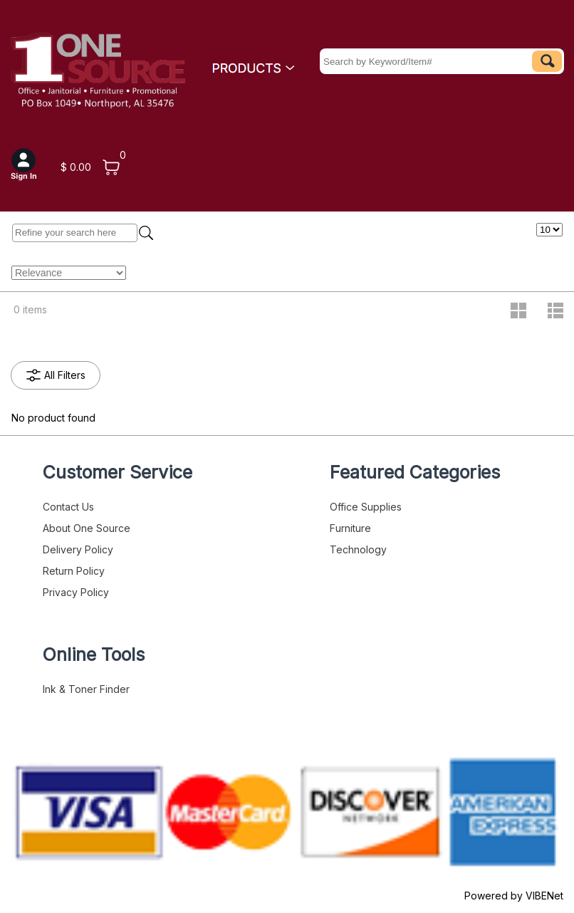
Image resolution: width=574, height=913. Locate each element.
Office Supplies (366, 507)
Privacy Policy (76, 592)
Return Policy (74, 571)
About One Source (86, 528)
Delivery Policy (78, 549)
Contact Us (68, 507)
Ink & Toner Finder (86, 689)
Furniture (350, 528)
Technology (358, 549)
